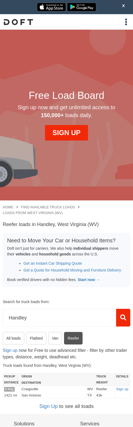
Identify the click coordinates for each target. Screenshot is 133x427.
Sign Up (48, 406)
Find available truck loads (48, 207)
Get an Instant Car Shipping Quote (52, 263)
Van (55, 338)
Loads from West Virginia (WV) (33, 213)
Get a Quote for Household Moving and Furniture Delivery (72, 270)
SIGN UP (67, 132)
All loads (13, 338)
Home (8, 207)
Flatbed (36, 338)
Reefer (73, 338)
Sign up (10, 350)
